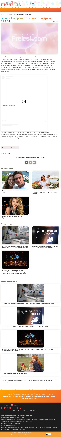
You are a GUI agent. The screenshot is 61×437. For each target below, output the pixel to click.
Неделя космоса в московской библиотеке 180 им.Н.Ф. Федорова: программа (45, 246)
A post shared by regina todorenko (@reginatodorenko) (24, 129)
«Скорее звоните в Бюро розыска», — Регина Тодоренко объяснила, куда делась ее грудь (45, 192)
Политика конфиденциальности (23, 394)
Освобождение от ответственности (14, 396)
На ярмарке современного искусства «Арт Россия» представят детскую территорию (15, 246)
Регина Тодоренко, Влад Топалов (10, 147)
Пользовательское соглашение (43, 394)
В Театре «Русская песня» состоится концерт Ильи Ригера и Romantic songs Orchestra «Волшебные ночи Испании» (14, 272)
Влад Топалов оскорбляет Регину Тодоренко (12, 217)
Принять (48, 434)
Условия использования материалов (37, 396)
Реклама (52, 396)
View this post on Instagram (8, 105)
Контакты (25, 398)
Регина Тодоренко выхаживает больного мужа (14, 191)
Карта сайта (32, 398)
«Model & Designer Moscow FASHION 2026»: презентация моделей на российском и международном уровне (27, 381)
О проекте (8, 394)
